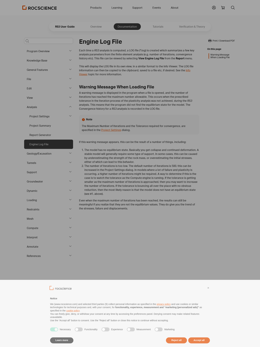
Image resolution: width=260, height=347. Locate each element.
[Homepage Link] (39, 7)
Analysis (32, 107)
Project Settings (39, 116)
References (34, 256)
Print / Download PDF (221, 41)
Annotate (32, 246)
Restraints (33, 209)
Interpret (32, 237)
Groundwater (35, 181)
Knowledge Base (37, 60)
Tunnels (31, 163)
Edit (29, 88)
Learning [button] (117, 7)
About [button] (174, 7)
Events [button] (156, 7)
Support (32, 172)
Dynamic (32, 190)
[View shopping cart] (223, 8)
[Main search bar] (48, 41)
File (29, 79)
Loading (32, 200)
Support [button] (137, 7)
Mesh (30, 218)
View (30, 97)
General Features (37, 69)
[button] (214, 7)
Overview (96, 26)
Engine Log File (38, 144)
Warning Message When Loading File (220, 56)
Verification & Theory (192, 26)
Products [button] (96, 7)
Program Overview (38, 51)
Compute (32, 228)
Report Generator (40, 135)
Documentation (127, 26)
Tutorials (158, 26)
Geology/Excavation (39, 153)
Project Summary (40, 125)
